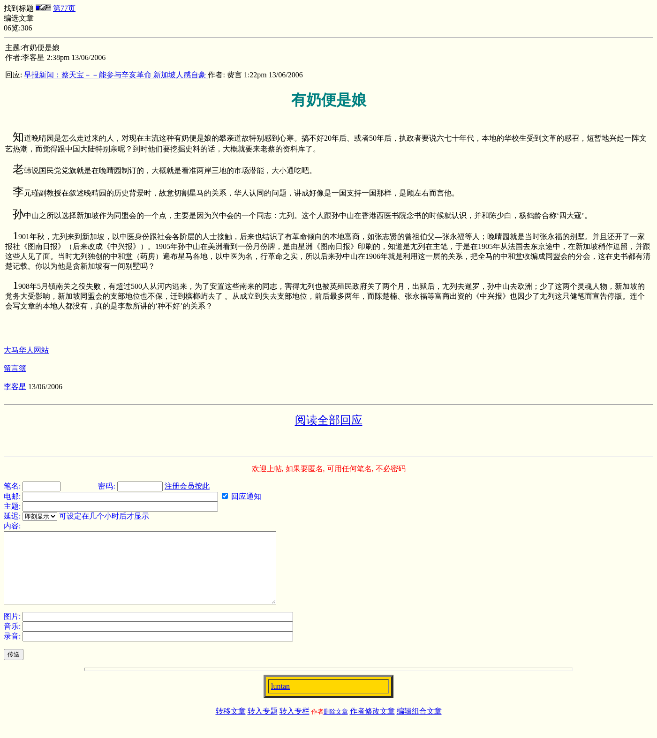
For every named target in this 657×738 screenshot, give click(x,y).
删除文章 (336, 725)
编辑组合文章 (419, 725)
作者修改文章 (372, 725)
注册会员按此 (187, 486)
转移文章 (231, 725)
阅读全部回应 (328, 420)
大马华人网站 (26, 350)
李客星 (15, 387)
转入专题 (263, 725)
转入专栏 (294, 725)
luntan (280, 700)
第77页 (64, 8)
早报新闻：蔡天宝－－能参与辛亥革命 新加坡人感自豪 (116, 75)
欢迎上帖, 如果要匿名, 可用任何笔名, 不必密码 (329, 469)
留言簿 (15, 368)
